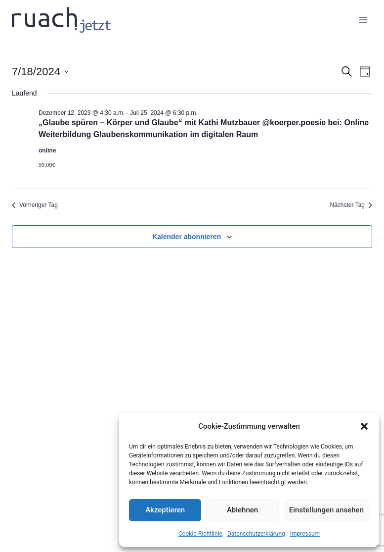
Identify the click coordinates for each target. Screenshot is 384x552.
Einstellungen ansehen (326, 509)
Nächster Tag (351, 204)
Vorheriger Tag (35, 204)
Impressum (305, 533)
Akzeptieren (165, 509)
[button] (364, 426)
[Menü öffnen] (363, 19)
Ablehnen (242, 509)
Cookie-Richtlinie (200, 533)
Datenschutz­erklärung (256, 533)
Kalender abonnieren (186, 237)
